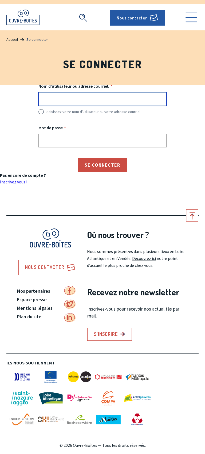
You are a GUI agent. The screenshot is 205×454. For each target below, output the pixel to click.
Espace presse (32, 299)
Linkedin (70, 318)
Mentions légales (35, 308)
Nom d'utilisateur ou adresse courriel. (73, 86)
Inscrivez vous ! (13, 181)
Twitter (70, 304)
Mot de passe (50, 127)
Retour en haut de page (192, 215)
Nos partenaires (33, 291)
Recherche (83, 17)
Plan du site (29, 317)
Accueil (12, 39)
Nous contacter (132, 18)
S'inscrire (106, 334)
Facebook (70, 290)
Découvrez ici (144, 258)
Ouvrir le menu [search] (191, 17)
